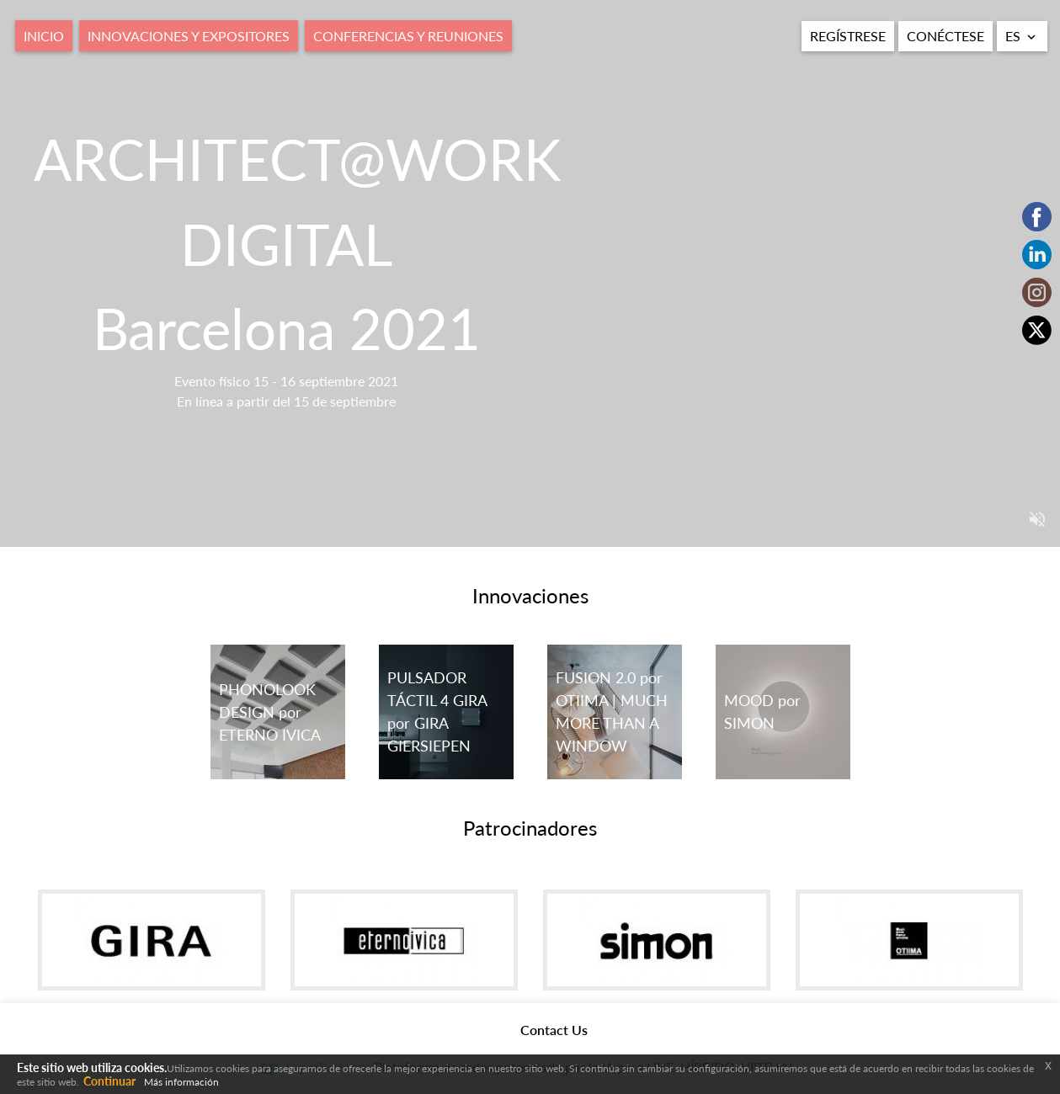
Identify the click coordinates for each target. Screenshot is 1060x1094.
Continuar (109, 1081)
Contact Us (554, 1030)
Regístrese (848, 36)
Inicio (44, 36)
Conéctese (945, 36)
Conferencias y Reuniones (408, 36)
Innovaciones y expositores (189, 36)
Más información (181, 1081)
